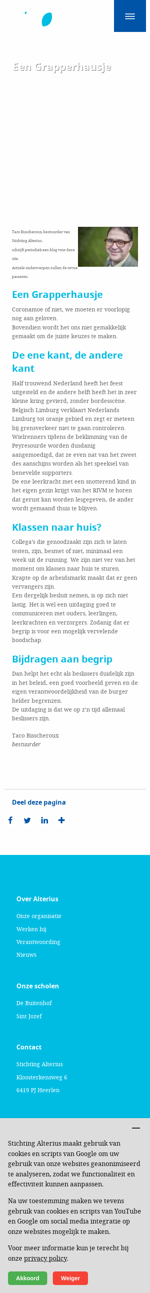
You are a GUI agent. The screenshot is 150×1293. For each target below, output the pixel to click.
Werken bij (31, 929)
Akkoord (27, 1278)
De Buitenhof (34, 1003)
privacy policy (45, 1258)
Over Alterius (37, 899)
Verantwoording (38, 942)
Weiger (70, 1278)
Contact (29, 1047)
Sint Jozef (29, 1016)
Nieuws (26, 954)
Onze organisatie (39, 916)
